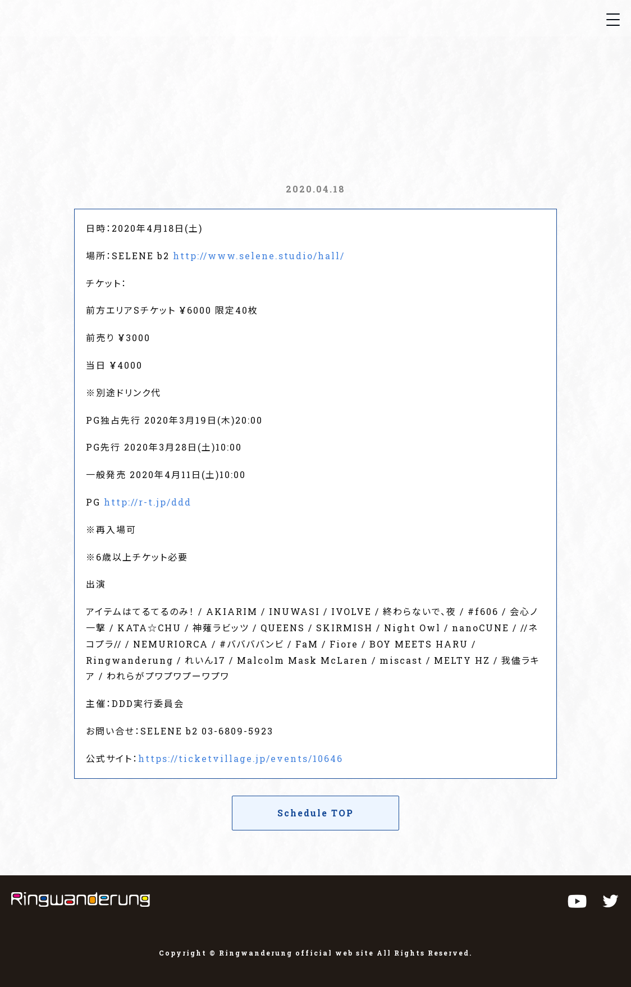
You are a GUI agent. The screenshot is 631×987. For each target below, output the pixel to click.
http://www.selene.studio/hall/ (259, 255)
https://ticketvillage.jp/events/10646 (240, 758)
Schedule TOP (315, 813)
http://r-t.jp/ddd (147, 502)
